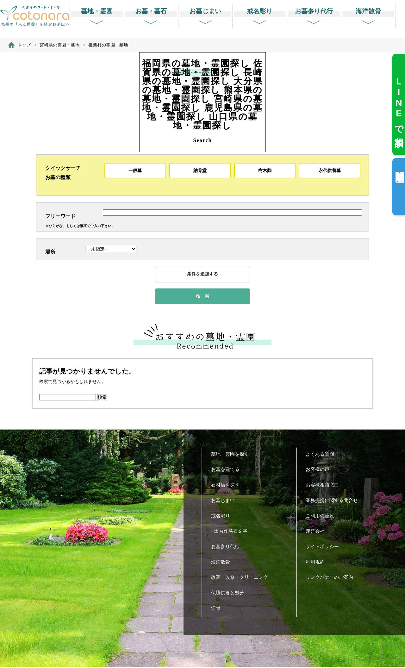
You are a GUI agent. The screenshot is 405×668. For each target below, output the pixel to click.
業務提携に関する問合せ (334, 501)
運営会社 (317, 532)
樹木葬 (264, 170)
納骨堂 (200, 170)
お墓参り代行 (227, 547)
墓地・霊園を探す (232, 455)
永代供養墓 (330, 170)
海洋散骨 (223, 563)
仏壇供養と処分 (230, 594)
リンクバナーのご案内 (332, 578)
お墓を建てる (227, 470)
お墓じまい (225, 501)
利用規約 (317, 563)
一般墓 (135, 170)
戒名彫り (223, 517)
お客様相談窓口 (325, 486)
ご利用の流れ (322, 517)
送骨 (218, 609)
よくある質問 (322, 455)
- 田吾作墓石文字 (231, 532)
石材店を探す (227, 486)
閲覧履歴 (399, 166)
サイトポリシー (325, 547)
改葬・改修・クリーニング (242, 578)
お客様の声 (320, 470)
